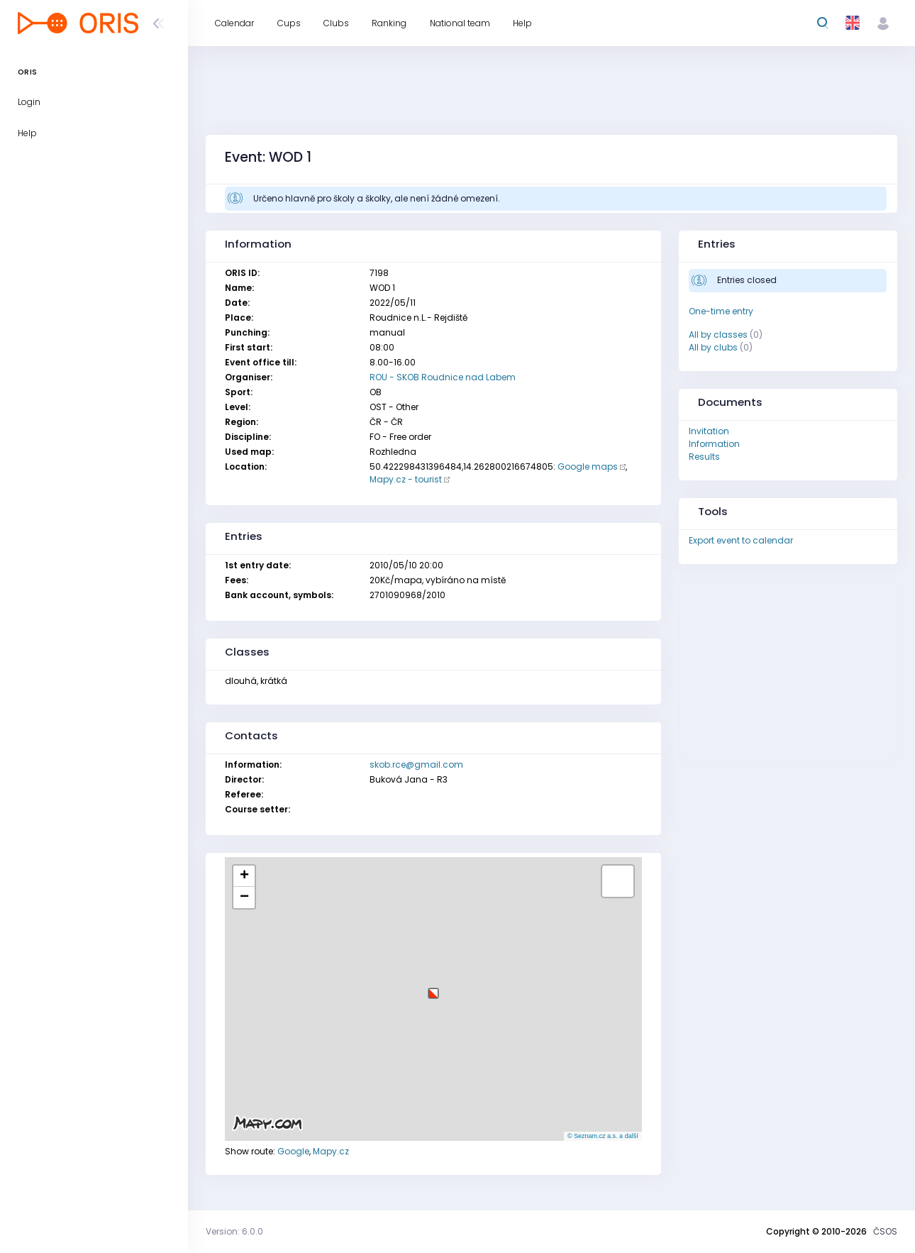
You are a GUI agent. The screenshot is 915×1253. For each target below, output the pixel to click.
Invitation (709, 431)
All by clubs (713, 347)
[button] (433, 988)
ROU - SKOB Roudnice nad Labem (443, 377)
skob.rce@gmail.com (416, 764)
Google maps (588, 466)
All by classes (718, 335)
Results (704, 457)
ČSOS (885, 1231)
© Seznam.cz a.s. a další (602, 1135)
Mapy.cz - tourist (406, 479)
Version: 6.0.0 (234, 1231)
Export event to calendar (741, 540)
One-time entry (721, 311)
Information (714, 444)
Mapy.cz (331, 1151)
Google (293, 1151)
